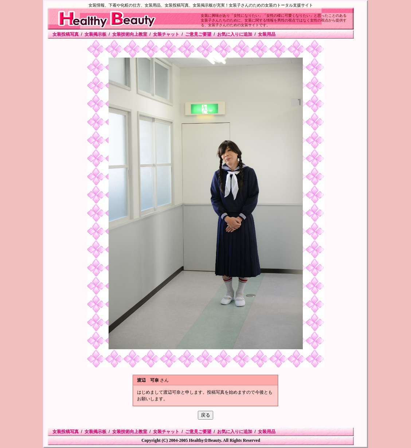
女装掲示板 (95, 34)
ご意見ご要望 (198, 34)
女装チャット (166, 34)
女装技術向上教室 (129, 34)
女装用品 (266, 34)
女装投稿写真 (65, 34)
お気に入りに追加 (234, 34)
